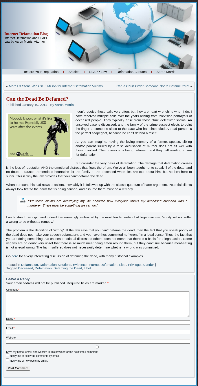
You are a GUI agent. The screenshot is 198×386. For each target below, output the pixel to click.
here (14, 256)
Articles (73, 72)
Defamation (29, 264)
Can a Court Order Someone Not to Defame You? (152, 86)
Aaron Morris (165, 72)
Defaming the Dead (67, 268)
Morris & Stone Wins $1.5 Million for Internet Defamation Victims (56, 86)
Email (10, 328)
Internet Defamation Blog (26, 34)
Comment (12, 289)
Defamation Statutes (132, 72)
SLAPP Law (98, 72)
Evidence (80, 264)
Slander (148, 264)
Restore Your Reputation (41, 72)
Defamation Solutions (55, 264)
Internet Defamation (102, 264)
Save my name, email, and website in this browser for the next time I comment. (52, 351)
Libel (122, 264)
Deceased (25, 268)
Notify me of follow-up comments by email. (34, 355)
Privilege (134, 264)
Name (10, 318)
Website (11, 337)
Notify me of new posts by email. (29, 360)
